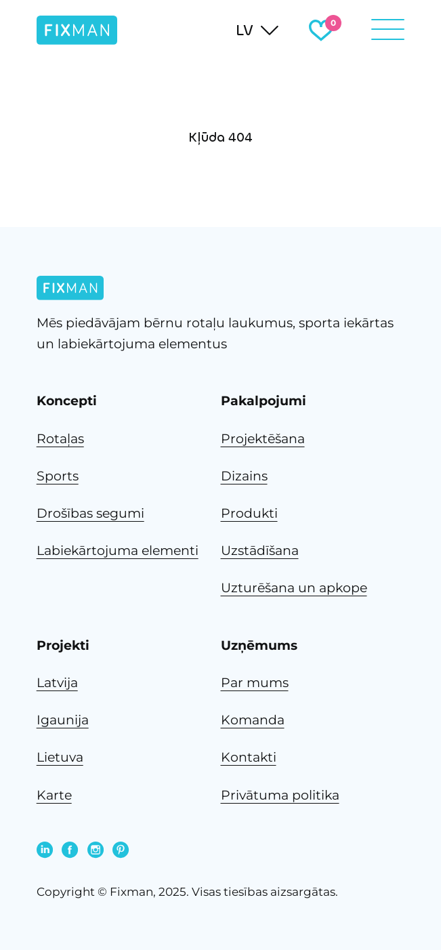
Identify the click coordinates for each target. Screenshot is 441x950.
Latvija (57, 682)
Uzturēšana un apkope (294, 588)
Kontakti (248, 757)
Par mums (255, 682)
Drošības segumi (90, 513)
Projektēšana (263, 439)
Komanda (253, 720)
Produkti (249, 513)
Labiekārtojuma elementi (117, 550)
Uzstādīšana (260, 550)
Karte (54, 795)
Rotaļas (60, 439)
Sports (58, 476)
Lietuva (60, 757)
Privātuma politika (280, 795)
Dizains (244, 476)
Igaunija (63, 720)
